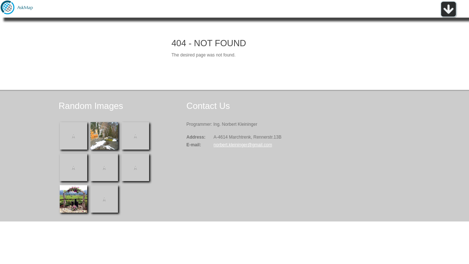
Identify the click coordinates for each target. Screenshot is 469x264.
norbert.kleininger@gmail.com (243, 144)
